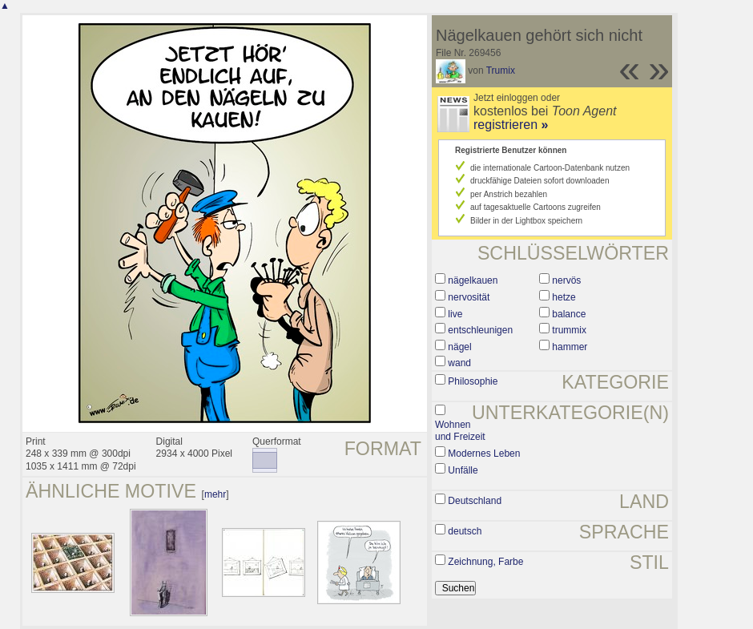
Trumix (500, 70)
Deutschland (474, 500)
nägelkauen (472, 280)
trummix (569, 330)
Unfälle (462, 470)
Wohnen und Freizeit (460, 431)
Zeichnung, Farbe (485, 561)
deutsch (464, 531)
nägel (459, 347)
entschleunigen (480, 330)
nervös (566, 280)
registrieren (510, 124)
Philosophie (472, 381)
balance (569, 314)
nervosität (468, 297)
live (455, 314)
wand (459, 363)
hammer (569, 347)
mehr (215, 494)
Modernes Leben (484, 453)
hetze (563, 297)
